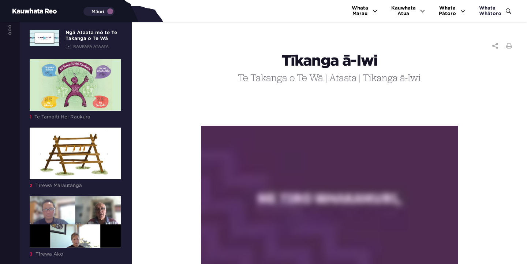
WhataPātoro (452, 10)
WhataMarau (365, 10)
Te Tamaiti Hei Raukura (75, 89)
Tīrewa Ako (75, 226)
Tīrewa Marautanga (75, 158)
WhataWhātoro (495, 10)
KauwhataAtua (408, 10)
